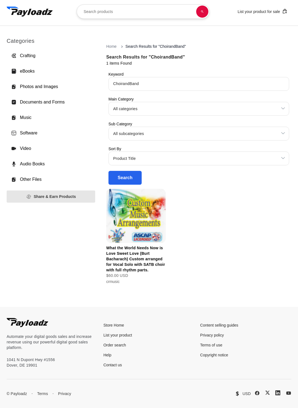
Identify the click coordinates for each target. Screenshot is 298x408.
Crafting (23, 56)
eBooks (23, 71)
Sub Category (120, 124)
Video (21, 148)
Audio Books (28, 164)
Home (111, 46)
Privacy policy (212, 335)
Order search (114, 345)
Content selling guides (219, 325)
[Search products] (202, 12)
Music (21, 117)
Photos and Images (34, 86)
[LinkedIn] (277, 392)
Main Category (121, 99)
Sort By (114, 149)
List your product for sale (262, 11)
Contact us (112, 365)
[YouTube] (288, 393)
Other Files (26, 179)
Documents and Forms (38, 102)
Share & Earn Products (51, 196)
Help (107, 355)
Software (24, 133)
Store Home (113, 325)
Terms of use (211, 345)
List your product (117, 335)
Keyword (115, 74)
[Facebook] (257, 393)
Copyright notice (214, 355)
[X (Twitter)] (267, 392)
